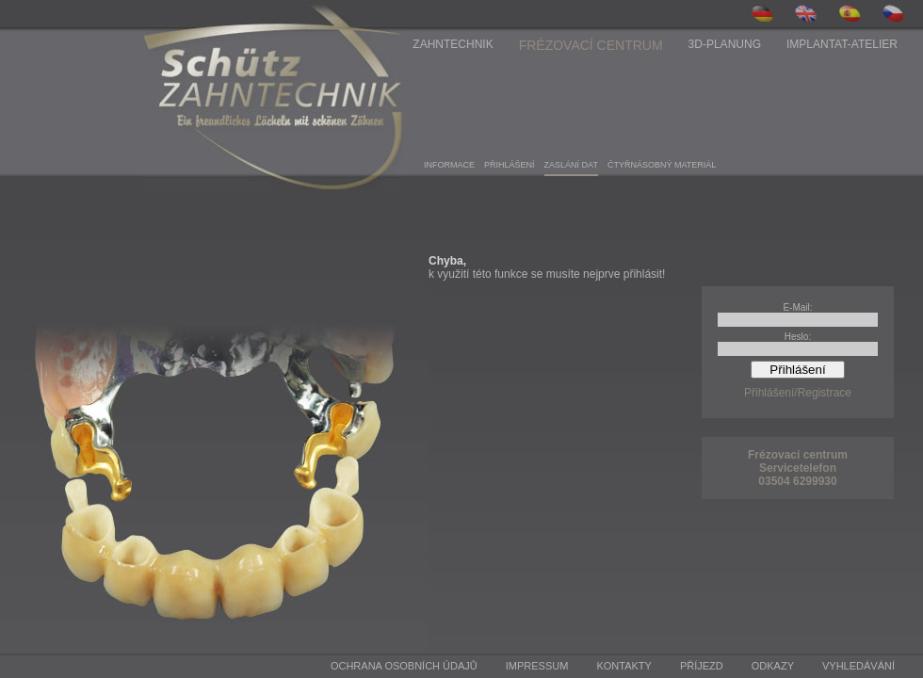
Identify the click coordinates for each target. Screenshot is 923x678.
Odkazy (773, 665)
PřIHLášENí (509, 165)
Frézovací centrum (591, 45)
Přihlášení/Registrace (797, 392)
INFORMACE (449, 165)
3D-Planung (724, 44)
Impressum (537, 665)
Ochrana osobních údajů (404, 665)
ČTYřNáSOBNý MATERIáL (661, 165)
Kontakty (623, 665)
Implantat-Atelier (842, 44)
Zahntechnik (453, 44)
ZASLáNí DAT (571, 165)
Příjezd (701, 665)
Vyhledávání (858, 665)
